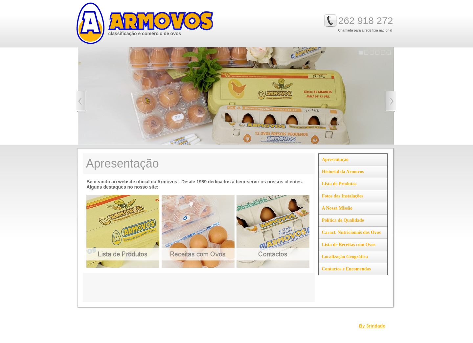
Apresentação (335, 159)
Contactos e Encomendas (346, 268)
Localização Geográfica (345, 256)
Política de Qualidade (343, 220)
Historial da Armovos (343, 171)
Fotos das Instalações (342, 196)
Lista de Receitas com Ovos (348, 244)
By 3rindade (372, 326)
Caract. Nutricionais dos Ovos (351, 232)
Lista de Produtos (339, 183)
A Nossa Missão (337, 208)
